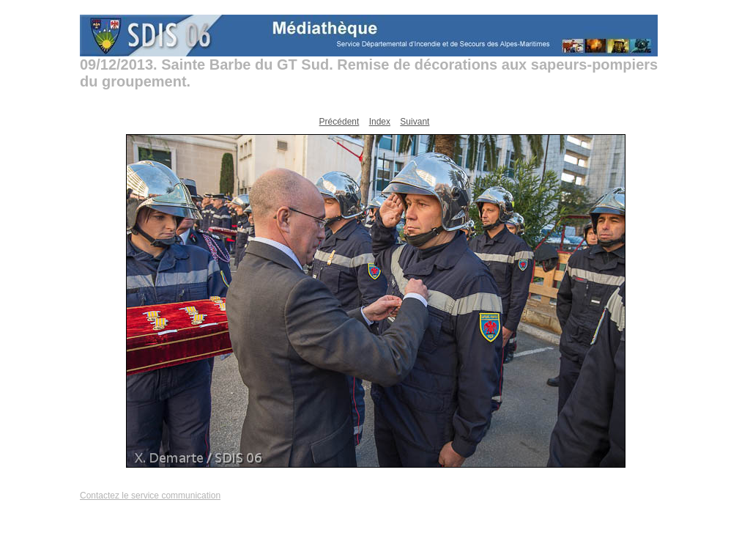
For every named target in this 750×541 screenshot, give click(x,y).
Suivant (414, 122)
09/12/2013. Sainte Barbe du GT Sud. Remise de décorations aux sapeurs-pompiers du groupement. (369, 72)
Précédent (339, 122)
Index (379, 122)
